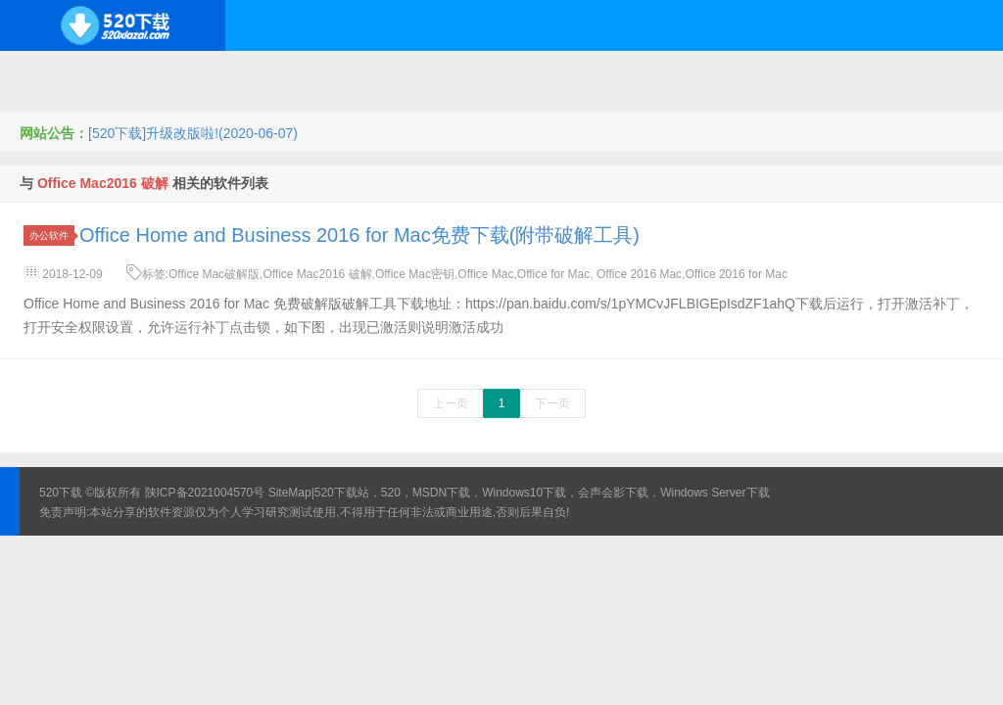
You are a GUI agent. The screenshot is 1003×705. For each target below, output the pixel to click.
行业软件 (754, 76)
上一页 (450, 403)
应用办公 (659, 76)
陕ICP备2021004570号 (205, 492)
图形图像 (849, 76)
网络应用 (469, 76)
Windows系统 (61, 76)
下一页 (552, 403)
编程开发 (265, 76)
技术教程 (564, 76)
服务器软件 (367, 76)
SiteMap (289, 492)
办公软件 (51, 235)
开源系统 (170, 76)
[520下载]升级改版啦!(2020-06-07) (193, 133)
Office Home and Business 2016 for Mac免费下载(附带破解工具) (359, 235)
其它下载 (944, 76)
